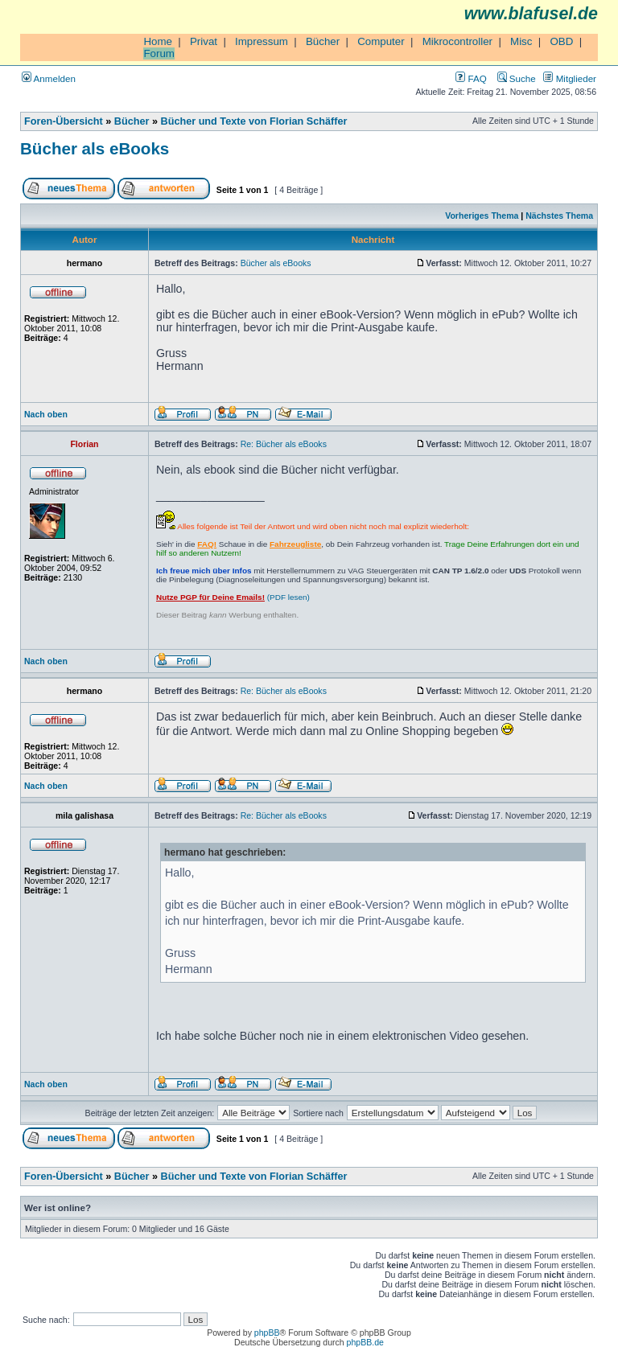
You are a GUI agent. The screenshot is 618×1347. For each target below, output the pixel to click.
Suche (516, 78)
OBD (561, 41)
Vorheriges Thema (481, 215)
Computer (381, 41)
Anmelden (49, 78)
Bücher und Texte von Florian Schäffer (254, 121)
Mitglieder (569, 78)
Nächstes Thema (559, 215)
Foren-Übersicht (63, 121)
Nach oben (46, 414)
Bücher (323, 41)
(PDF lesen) (233, 597)
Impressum (261, 41)
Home (157, 41)
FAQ (470, 78)
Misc (521, 41)
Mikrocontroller (457, 41)
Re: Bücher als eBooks (284, 444)
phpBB (267, 1332)
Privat (203, 41)
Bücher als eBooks (94, 148)
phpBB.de (365, 1342)
